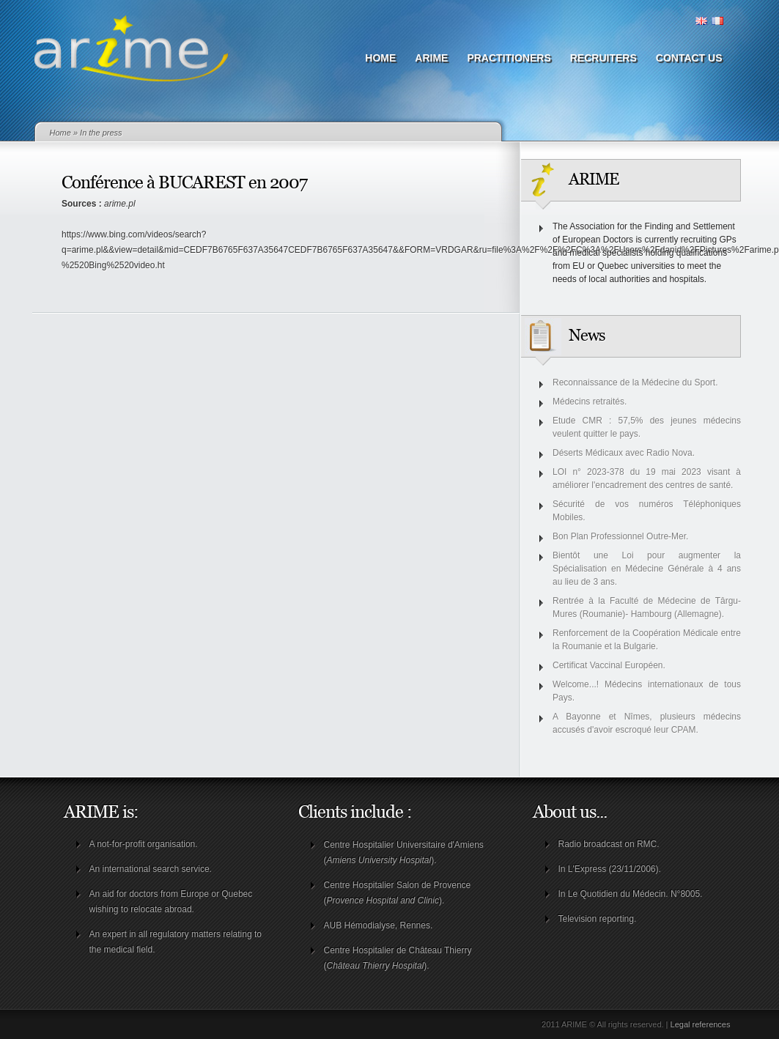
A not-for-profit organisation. (143, 844)
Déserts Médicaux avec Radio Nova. (624, 453)
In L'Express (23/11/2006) (608, 869)
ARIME (431, 58)
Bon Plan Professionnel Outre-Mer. (620, 536)
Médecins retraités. (590, 401)
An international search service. (150, 869)
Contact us (689, 58)
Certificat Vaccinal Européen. (609, 665)
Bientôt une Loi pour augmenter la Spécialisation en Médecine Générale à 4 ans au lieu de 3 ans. (647, 568)
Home (380, 58)
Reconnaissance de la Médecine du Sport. (635, 382)
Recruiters (603, 58)
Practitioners (508, 58)
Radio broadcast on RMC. (609, 844)
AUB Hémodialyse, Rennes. (378, 925)
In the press (101, 132)
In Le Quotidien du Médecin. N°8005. (630, 894)
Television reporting (596, 919)
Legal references (701, 1024)
